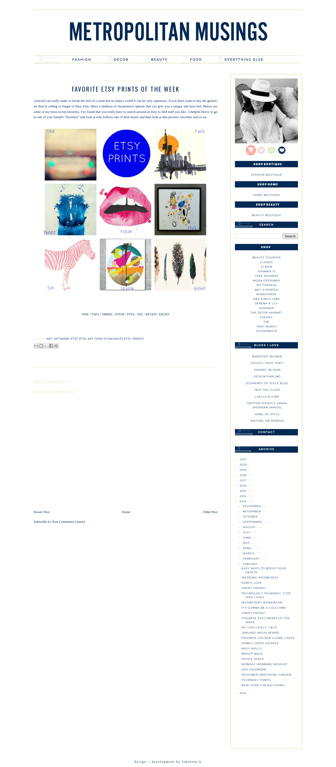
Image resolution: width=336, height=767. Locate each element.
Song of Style (267, 414)
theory (266, 317)
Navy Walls (252, 648)
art (49, 339)
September (253, 522)
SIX (140, 314)
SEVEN (150, 314)
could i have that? (267, 363)
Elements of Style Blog (267, 383)
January (251, 564)
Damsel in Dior (267, 370)
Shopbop (266, 308)
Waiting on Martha (267, 420)
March (249, 553)
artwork (61, 339)
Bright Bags (252, 653)
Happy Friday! (254, 588)
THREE (107, 314)
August (249, 527)
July (247, 532)
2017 (244, 480)
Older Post (210, 512)
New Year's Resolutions (263, 685)
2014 (244, 496)
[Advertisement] (266, 719)
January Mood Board (260, 632)
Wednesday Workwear (262, 602)
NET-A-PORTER (266, 289)
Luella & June (267, 396)
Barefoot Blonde (267, 356)
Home (126, 512)
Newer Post (41, 512)
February (252, 558)
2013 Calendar (254, 669)
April (248, 548)
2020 (244, 464)
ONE (85, 314)
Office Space (253, 659)
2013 (243, 501)
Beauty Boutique (266, 215)
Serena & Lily (266, 303)
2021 (244, 459)
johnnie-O (266, 271)
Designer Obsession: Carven (266, 674)
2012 (244, 693)
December (252, 506)
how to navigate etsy (113, 339)
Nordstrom (266, 294)
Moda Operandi (266, 280)
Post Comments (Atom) (68, 522)
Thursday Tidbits (256, 680)
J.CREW (266, 266)
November (252, 511)
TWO (95, 314)
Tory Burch (266, 326)
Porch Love (252, 583)
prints (138, 339)
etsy (74, 339)
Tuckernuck (266, 331)
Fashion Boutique (266, 174)
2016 (244, 485)
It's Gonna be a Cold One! (264, 607)
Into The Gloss (267, 390)
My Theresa (266, 285)
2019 (244, 470)
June (247, 537)
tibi (266, 322)
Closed (266, 262)
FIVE (131, 314)
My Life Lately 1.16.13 (259, 627)
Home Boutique (266, 195)
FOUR (119, 314)
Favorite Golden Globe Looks (268, 638)
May (247, 543)
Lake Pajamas (267, 276)
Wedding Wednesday (260, 577)
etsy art (86, 339)
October (251, 516)
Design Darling (267, 376)
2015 (243, 491)
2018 (244, 475)
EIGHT (163, 314)
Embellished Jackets (260, 643)
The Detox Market (266, 312)
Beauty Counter (266, 257)
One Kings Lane (266, 299)
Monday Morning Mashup (264, 664)
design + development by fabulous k (168, 762)
